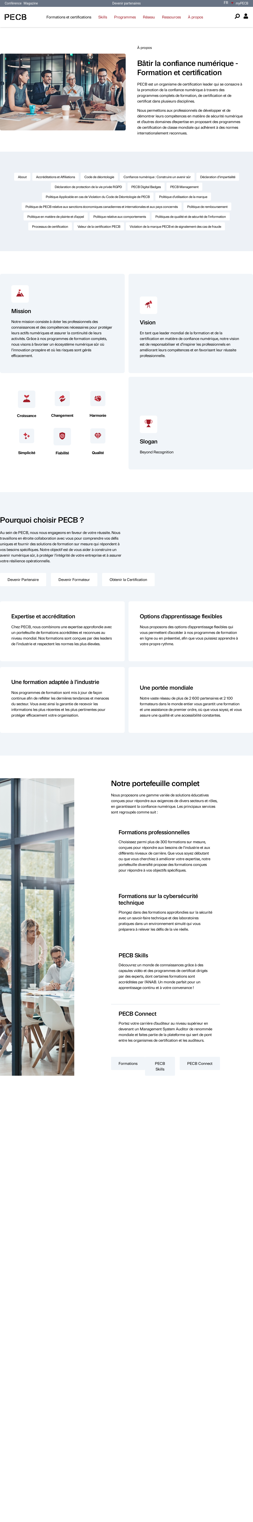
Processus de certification (50, 226)
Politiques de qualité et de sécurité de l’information (190, 216)
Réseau (149, 16)
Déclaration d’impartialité (217, 177)
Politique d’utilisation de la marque (183, 196)
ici (89, 1342)
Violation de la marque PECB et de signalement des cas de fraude (175, 226)
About (22, 177)
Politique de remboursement (207, 206)
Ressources (171, 16)
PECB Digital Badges (146, 187)
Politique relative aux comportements (119, 216)
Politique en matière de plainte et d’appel (55, 216)
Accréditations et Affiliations (55, 177)
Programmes (125, 16)
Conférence (13, 3)
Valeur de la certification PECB (99, 226)
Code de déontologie (99, 177)
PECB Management (184, 187)
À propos (195, 16)
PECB (242, 3)
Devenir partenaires (126, 3)
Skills (102, 16)
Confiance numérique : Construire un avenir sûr (157, 177)
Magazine (31, 3)
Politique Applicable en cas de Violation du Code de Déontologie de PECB (98, 196)
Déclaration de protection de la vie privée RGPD (88, 187)
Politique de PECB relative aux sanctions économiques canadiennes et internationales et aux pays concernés (101, 206)
